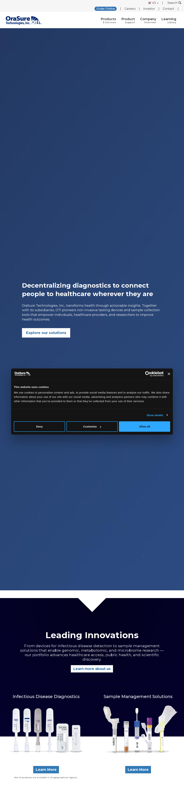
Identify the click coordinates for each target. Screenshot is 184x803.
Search (174, 2)
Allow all (144, 426)
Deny (39, 426)
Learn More (46, 769)
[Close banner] (169, 373)
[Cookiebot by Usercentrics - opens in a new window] (148, 373)
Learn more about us (92, 669)
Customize (92, 426)
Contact (168, 8)
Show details (155, 415)
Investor (149, 8)
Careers (130, 8)
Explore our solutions (46, 333)
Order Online (105, 8)
